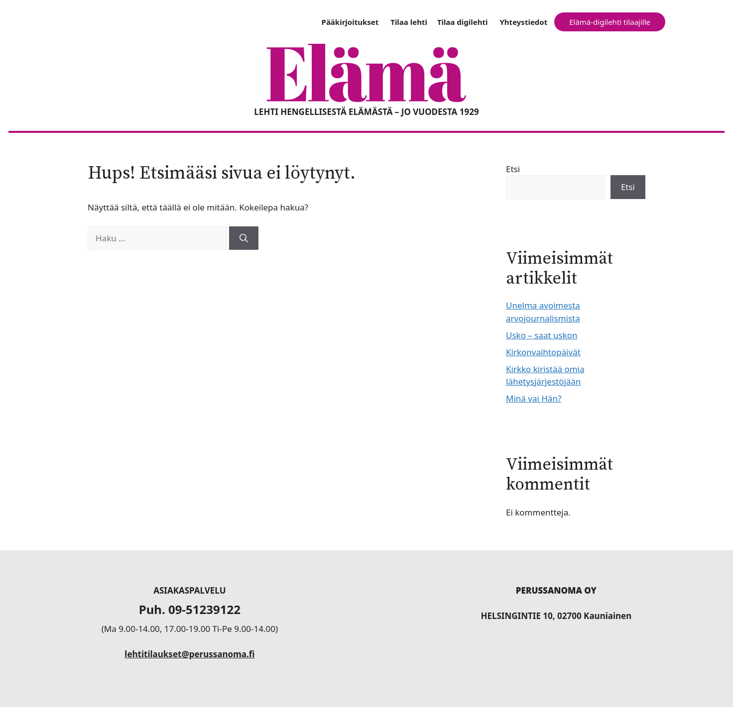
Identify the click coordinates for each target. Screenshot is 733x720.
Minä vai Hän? (533, 398)
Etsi (513, 169)
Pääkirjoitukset (350, 22)
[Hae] (243, 238)
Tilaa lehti (408, 22)
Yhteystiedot (523, 22)
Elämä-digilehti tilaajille (609, 22)
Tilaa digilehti (462, 22)
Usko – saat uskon (542, 335)
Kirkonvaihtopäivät (543, 352)
